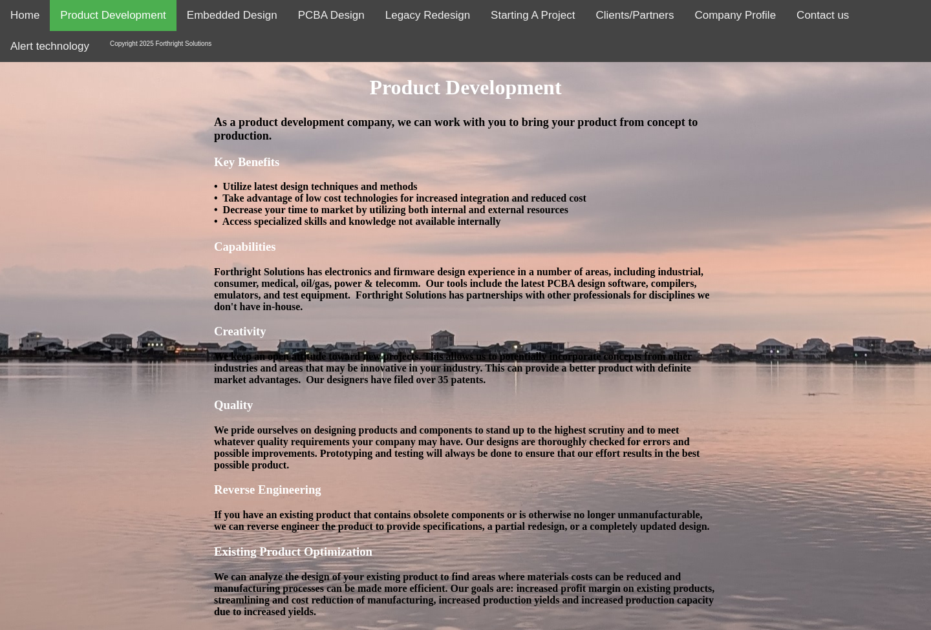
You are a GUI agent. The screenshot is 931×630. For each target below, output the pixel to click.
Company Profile (735, 15)
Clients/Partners (635, 15)
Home (24, 15)
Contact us (823, 15)
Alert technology (49, 46)
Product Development (113, 15)
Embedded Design (232, 15)
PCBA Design (331, 15)
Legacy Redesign (427, 15)
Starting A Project (533, 15)
